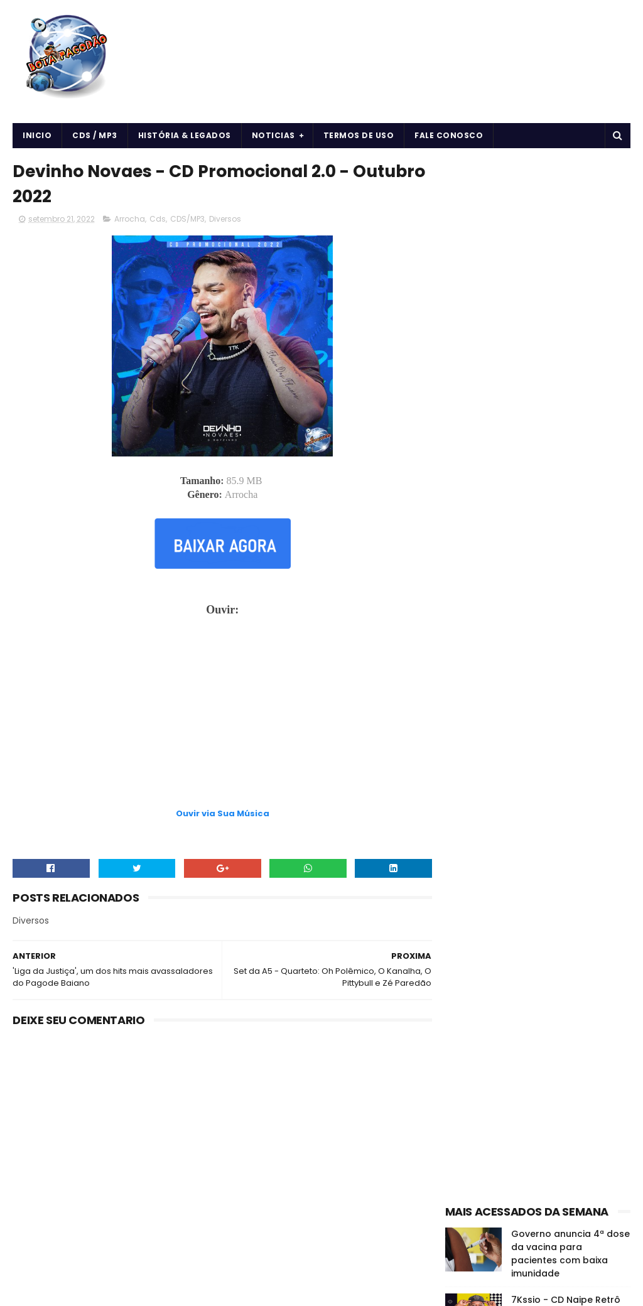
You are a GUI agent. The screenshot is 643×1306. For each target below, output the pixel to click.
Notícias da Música (487, 771)
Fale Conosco (448, 135)
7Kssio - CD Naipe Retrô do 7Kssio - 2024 (565, 432)
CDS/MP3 (187, 219)
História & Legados (184, 135)
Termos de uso (358, 135)
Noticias (273, 135)
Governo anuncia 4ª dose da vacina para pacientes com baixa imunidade (570, 379)
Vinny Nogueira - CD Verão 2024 (557, 546)
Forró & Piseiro (512, 727)
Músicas (549, 749)
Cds (157, 219)
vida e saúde (564, 771)
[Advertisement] (218, 775)
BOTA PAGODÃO (119, 1290)
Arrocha (129, 219)
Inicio (37, 135)
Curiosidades (576, 705)
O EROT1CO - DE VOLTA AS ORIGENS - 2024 (570, 489)
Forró (460, 727)
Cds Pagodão (509, 705)
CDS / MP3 (94, 135)
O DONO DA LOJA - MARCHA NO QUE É (554, 604)
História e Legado (484, 749)
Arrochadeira (521, 683)
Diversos (225, 219)
